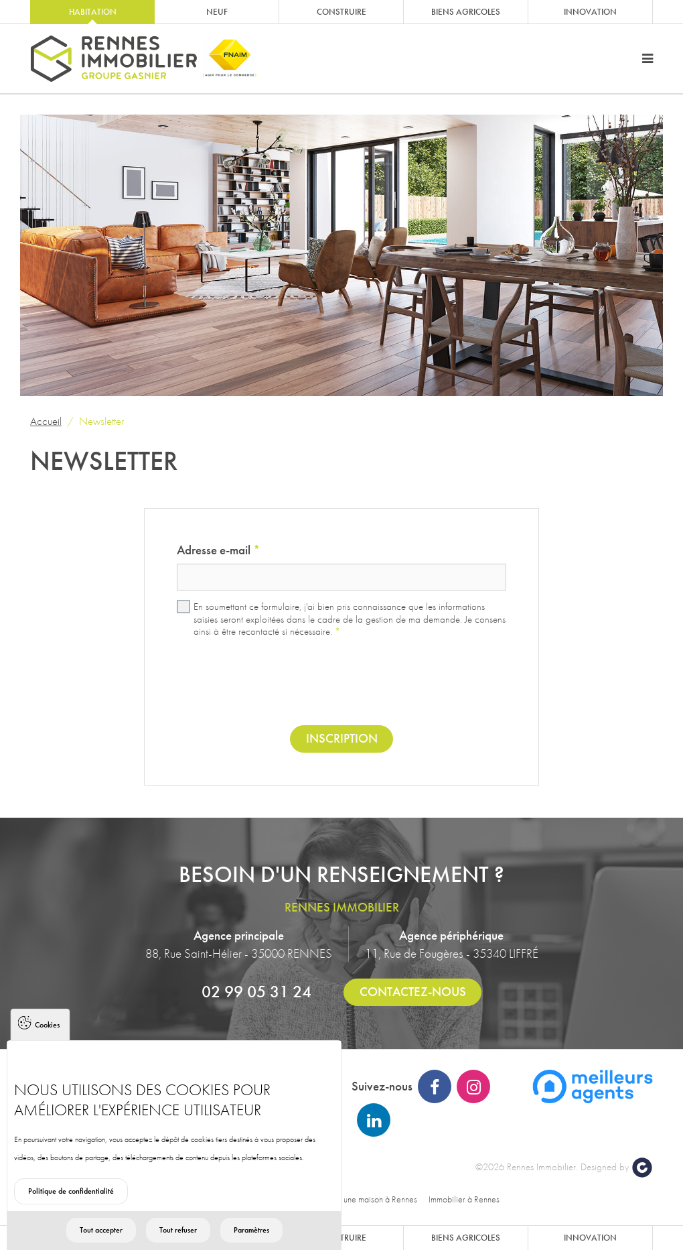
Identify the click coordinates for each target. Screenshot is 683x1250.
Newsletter (101, 421)
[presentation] (341, 683)
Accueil (46, 421)
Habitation (93, 11)
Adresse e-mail (218, 550)
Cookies (47, 1039)
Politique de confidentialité (71, 1205)
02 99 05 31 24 (256, 991)
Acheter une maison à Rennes (365, 1199)
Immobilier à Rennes (464, 1199)
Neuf (217, 11)
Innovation (590, 11)
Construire (341, 11)
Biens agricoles (465, 11)
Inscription (342, 738)
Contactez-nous (413, 991)
